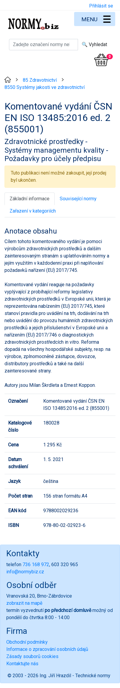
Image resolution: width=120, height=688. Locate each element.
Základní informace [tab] (30, 198)
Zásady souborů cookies (32, 656)
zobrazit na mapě (24, 603)
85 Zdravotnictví (40, 80)
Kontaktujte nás (22, 663)
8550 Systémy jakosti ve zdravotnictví (44, 87)
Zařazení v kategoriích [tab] (33, 211)
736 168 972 (35, 564)
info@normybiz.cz (25, 572)
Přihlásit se (101, 6)
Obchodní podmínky (27, 642)
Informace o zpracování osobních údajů (47, 649)
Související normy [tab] (78, 198)
